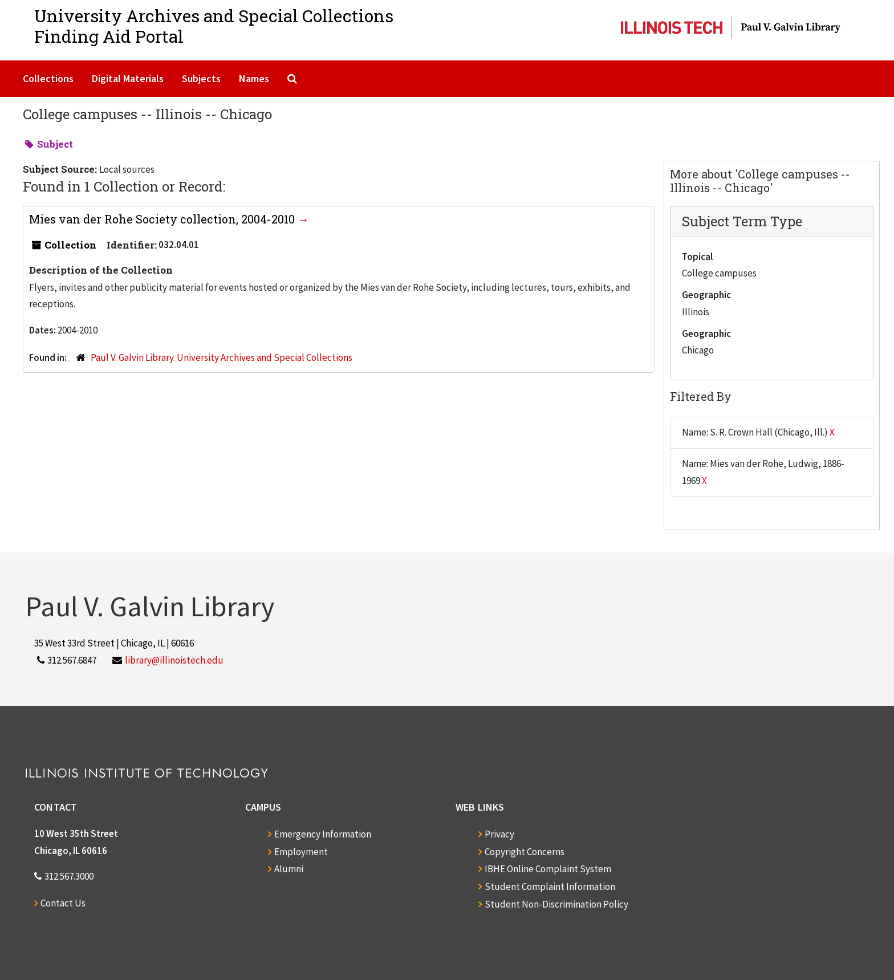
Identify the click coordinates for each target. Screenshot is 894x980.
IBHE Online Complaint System (548, 869)
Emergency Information (322, 834)
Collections (48, 78)
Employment (301, 851)
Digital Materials (128, 78)
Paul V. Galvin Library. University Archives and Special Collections (221, 357)
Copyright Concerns (524, 851)
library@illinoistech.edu (174, 660)
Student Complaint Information (550, 886)
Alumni (288, 869)
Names (254, 78)
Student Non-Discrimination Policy (556, 904)
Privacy (499, 834)
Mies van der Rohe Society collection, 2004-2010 (163, 219)
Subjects (201, 78)
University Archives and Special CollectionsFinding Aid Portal (213, 26)
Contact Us (63, 903)
